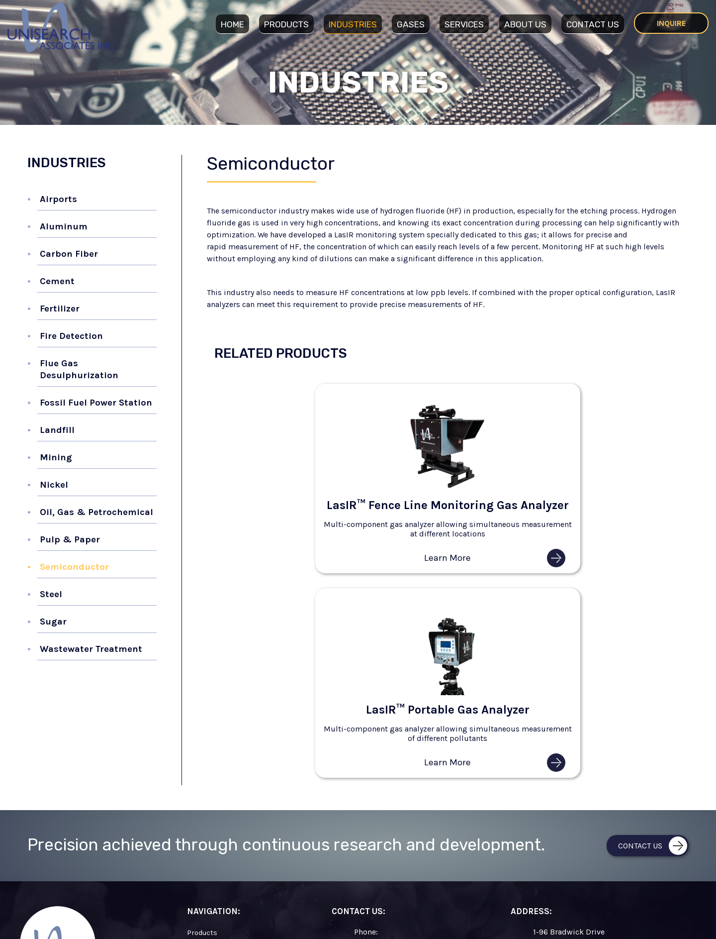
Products (286, 24)
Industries (353, 24)
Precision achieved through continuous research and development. (286, 722)
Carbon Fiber (69, 253)
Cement (57, 281)
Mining (56, 457)
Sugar (53, 621)
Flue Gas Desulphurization (79, 369)
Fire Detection (71, 335)
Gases (411, 24)
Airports (58, 199)
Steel (51, 594)
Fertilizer (60, 308)
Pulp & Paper (70, 539)
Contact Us (592, 24)
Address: (531, 789)
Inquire (671, 23)
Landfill (57, 429)
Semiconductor (74, 566)
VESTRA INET (336, 924)
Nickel (54, 484)
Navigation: (213, 789)
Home (232, 24)
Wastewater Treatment (91, 648)
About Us (525, 24)
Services (464, 24)
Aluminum (64, 226)
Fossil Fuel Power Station (96, 402)
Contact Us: (358, 789)
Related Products (280, 353)
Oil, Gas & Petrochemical (96, 512)
